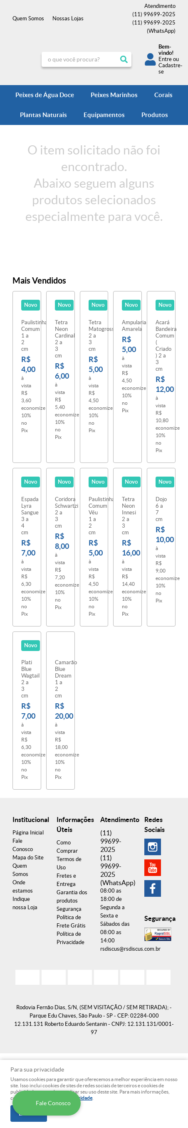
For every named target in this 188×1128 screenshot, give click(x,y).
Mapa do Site (28, 857)
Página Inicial (28, 832)
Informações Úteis (72, 824)
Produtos (154, 114)
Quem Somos (28, 18)
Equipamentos (104, 114)
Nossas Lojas (68, 18)
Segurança (69, 909)
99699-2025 (154, 14)
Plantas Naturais (43, 114)
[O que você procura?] (123, 59)
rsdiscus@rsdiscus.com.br (130, 949)
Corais (163, 94)
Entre (165, 59)
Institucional (28, 819)
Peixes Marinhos (114, 94)
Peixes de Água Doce (44, 94)
